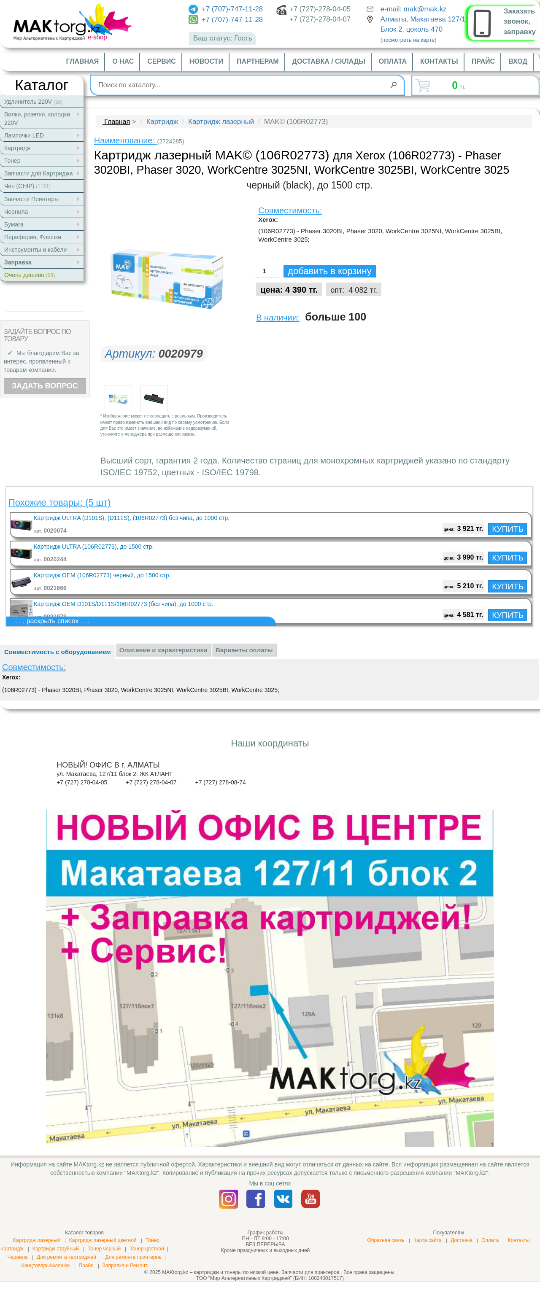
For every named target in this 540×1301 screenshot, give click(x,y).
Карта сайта (427, 1240)
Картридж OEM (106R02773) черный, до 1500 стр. (102, 575)
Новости (206, 61)
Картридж (162, 122)
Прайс (483, 61)
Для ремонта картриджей (66, 1257)
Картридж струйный (55, 1249)
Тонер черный (104, 1249)
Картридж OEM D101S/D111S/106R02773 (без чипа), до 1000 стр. (123, 604)
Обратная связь (385, 1240)
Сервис (161, 61)
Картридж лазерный (221, 122)
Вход (517, 61)
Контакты (439, 61)
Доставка (461, 1240)
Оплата (393, 61)
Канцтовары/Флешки (45, 1266)
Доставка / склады (328, 61)
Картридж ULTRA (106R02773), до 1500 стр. (94, 546)
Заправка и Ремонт (125, 1266)
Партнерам (258, 61)
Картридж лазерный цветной (103, 1240)
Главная (82, 61)
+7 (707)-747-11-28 (226, 9)
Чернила (17, 1257)
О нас (123, 61)
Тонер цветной (147, 1249)
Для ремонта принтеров (133, 1257)
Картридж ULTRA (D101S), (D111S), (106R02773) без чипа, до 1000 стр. (132, 517)
